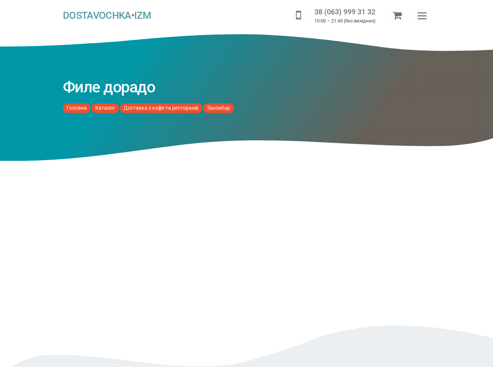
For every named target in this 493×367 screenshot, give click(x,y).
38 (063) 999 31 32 (344, 12)
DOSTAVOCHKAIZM (107, 16)
